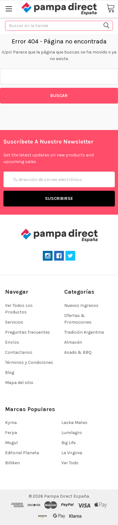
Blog (9, 372)
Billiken (12, 463)
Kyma (11, 422)
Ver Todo (69, 463)
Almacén (73, 342)
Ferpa (11, 432)
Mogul (11, 442)
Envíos (12, 342)
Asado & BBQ (78, 352)
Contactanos (18, 352)
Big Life (68, 442)
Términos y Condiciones (29, 362)
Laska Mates (74, 422)
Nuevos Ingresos (81, 305)
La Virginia (71, 452)
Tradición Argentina (84, 332)
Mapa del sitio (19, 382)
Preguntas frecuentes (27, 332)
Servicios (14, 322)
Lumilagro (71, 432)
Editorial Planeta (22, 452)
